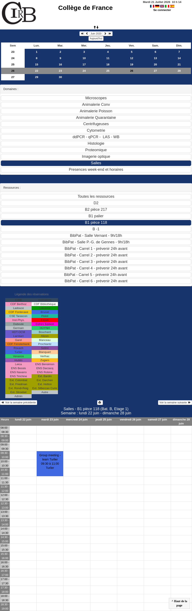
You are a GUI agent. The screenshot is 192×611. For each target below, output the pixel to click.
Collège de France (85, 7)
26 (13, 70)
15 (36, 64)
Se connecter (162, 10)
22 (36, 70)
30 (60, 77)
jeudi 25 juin (103, 419)
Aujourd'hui (96, 38)
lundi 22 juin (23, 419)
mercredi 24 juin (76, 419)
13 (155, 58)
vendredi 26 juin (130, 419)
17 (84, 64)
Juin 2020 (95, 33)
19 (131, 64)
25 (13, 64)
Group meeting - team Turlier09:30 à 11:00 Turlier (50, 461)
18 (107, 64)
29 (36, 77)
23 (13, 51)
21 (179, 64)
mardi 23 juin (50, 419)
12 (131, 58)
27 (155, 70)
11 (107, 58)
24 (13, 58)
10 (84, 58)
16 (60, 64)
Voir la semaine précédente (18, 402)
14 (179, 58)
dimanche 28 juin (181, 421)
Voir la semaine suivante (175, 402)
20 (155, 64)
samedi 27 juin (157, 419)
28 (179, 70)
